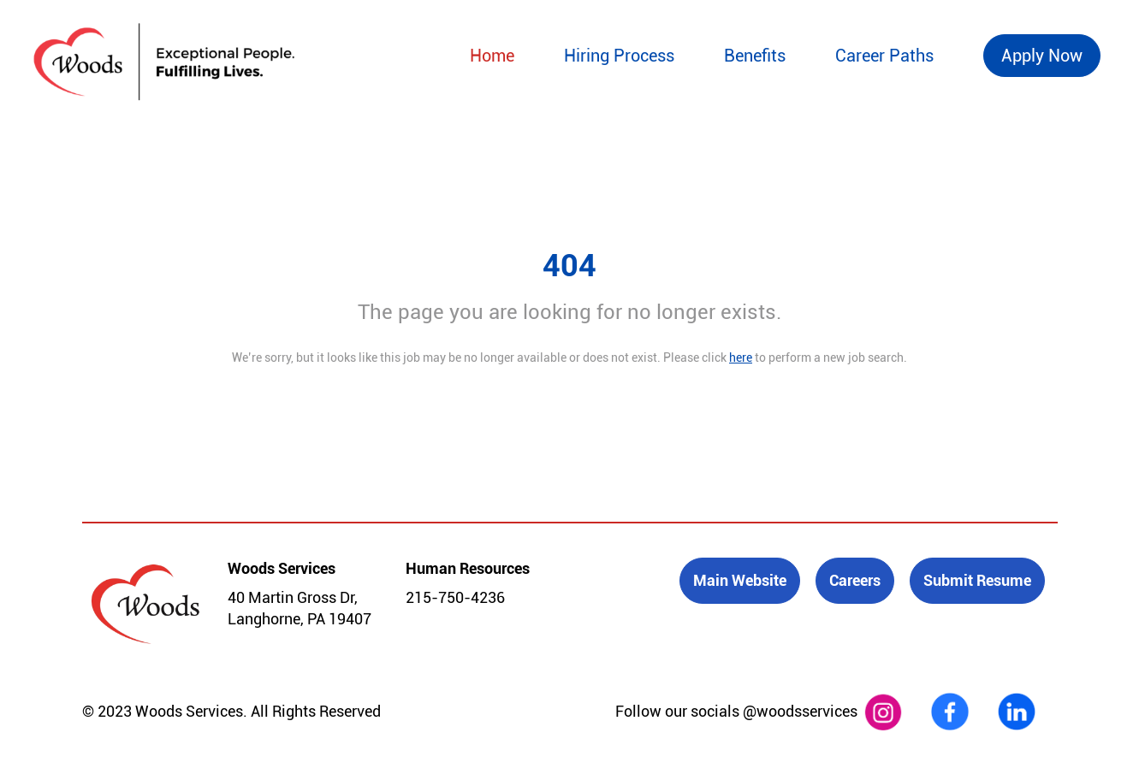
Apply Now (1042, 55)
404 (569, 266)
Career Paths (884, 55)
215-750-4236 (455, 597)
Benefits (755, 55)
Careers (855, 580)
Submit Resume (977, 580)
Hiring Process (619, 55)
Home (492, 55)
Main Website (739, 580)
